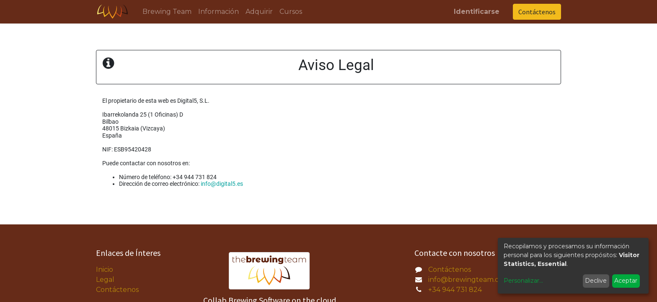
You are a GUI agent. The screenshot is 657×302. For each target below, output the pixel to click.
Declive (596, 280)
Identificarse (476, 12)
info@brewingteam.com (469, 280)
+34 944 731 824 (455, 290)
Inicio (104, 269)
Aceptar (625, 280)
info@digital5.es (222, 183)
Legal (105, 280)
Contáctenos (537, 12)
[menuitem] (167, 11)
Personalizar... (523, 280)
